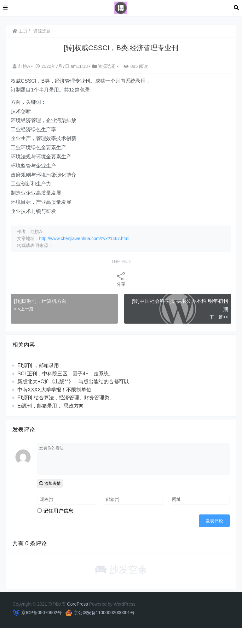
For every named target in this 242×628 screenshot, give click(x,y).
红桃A (22, 66)
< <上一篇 (23, 308)
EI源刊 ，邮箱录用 (38, 365)
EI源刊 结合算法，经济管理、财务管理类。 (65, 397)
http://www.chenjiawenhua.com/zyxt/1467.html (84, 238)
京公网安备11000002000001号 (104, 612)
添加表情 (50, 483)
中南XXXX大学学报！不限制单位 (54, 389)
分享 (121, 279)
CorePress (77, 604)
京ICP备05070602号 (41, 612)
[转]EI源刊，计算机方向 (40, 301)
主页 (19, 30)
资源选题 (42, 30)
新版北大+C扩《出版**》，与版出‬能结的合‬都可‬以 (73, 381)
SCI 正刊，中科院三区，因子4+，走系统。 (65, 373)
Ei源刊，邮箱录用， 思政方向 (50, 405)
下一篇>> (219, 317)
